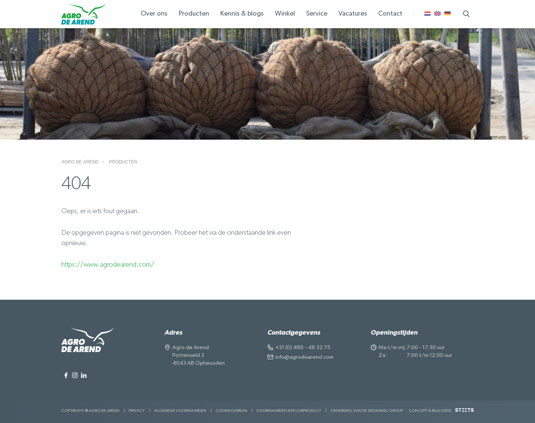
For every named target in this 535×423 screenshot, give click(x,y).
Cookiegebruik (231, 411)
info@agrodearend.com (304, 357)
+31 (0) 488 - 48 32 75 (302, 347)
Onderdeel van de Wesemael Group (366, 411)
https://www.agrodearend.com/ (107, 264)
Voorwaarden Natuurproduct (288, 411)
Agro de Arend (79, 162)
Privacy (137, 411)
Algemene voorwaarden (180, 411)
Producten (123, 162)
